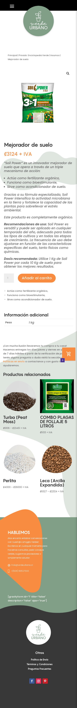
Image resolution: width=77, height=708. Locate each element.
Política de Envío (39, 659)
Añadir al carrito (37, 278)
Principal (12, 55)
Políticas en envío (14, 361)
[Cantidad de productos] (9, 278)
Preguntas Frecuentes (39, 668)
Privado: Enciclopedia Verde (34, 55)
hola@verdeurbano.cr (22, 565)
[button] (68, 73)
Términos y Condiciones (40, 664)
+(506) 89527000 (20, 571)
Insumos (54, 55)
